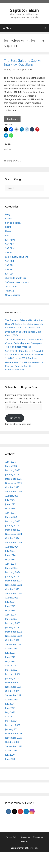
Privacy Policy (12, 837)
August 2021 (11, 699)
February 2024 (12, 572)
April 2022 (10, 665)
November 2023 (13, 584)
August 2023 (11, 597)
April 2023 (10, 614)
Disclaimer (26, 837)
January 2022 (12, 678)
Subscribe (14, 418)
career (8, 218)
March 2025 (11, 516)
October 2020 (12, 741)
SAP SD (9, 273)
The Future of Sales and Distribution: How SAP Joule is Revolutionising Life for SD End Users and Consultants (24, 324)
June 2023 (10, 606)
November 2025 (13, 483)
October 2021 (12, 691)
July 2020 (10, 754)
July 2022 (10, 652)
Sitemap (24, 841)
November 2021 (13, 686)
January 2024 (12, 576)
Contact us (38, 837)
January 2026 (12, 474)
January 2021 (12, 729)
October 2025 (12, 487)
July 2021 (10, 703)
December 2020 (13, 733)
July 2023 (10, 601)
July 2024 (10, 550)
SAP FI (8, 252)
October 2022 (12, 640)
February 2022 (12, 674)
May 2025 (10, 508)
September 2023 (13, 593)
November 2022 (13, 635)
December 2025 (13, 478)
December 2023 (13, 580)
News (8, 231)
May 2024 (10, 559)
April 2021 (10, 716)
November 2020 (13, 737)
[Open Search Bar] (45, 28)
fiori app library (13, 222)
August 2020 (11, 750)
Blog (9, 160)
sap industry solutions (16, 256)
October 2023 (12, 589)
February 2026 (12, 470)
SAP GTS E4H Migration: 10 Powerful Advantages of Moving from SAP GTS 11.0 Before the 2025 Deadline (24, 354)
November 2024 (13, 533)
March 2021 (11, 720)
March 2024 (11, 567)
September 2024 (13, 542)
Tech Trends (11, 286)
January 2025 (12, 525)
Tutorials (9, 290)
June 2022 (10, 657)
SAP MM (17, 160)
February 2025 (12, 521)
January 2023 (12, 627)
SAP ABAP (10, 239)
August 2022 (11, 648)
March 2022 (11, 669)
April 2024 (10, 563)
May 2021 (10, 712)
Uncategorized (13, 294)
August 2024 (11, 546)
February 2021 (12, 725)
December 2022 (13, 631)
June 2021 (10, 708)
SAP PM (9, 265)
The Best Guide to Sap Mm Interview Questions (23, 62)
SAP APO (9, 243)
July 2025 (10, 500)
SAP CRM (10, 248)
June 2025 (10, 504)
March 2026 (11, 465)
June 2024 (10, 555)
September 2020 (13, 746)
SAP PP (8, 269)
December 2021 (13, 682)
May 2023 (10, 610)
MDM (8, 226)
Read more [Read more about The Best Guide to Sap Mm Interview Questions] (12, 119)
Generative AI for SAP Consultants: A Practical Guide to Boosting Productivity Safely (24, 366)
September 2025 (13, 491)
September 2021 (13, 695)
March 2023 (11, 618)
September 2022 (13, 644)
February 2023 (12, 623)
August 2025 (11, 495)
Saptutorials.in (24, 10)
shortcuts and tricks (15, 277)
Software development (17, 282)
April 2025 (10, 512)
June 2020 (10, 758)
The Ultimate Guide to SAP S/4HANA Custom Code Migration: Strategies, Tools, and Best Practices (24, 343)
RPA (7, 235)
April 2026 (10, 461)
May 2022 (10, 661)
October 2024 (12, 538)
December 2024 (13, 529)
